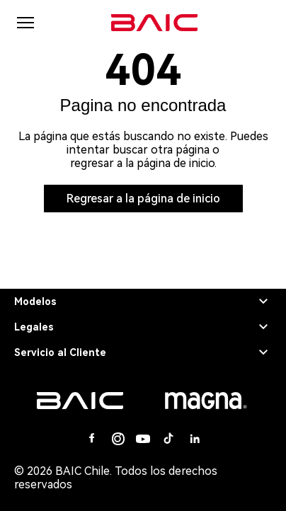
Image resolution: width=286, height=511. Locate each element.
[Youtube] (143, 439)
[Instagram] (117, 439)
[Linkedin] (194, 439)
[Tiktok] (168, 439)
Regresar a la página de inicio (143, 198)
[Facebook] (92, 439)
